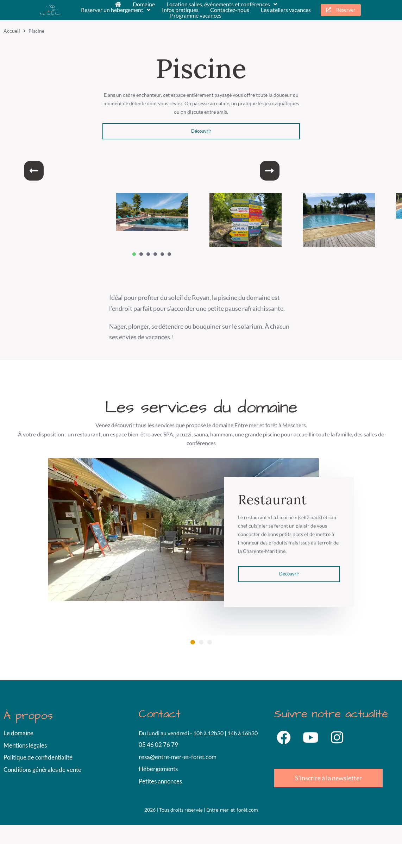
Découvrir (201, 131)
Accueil (12, 31)
